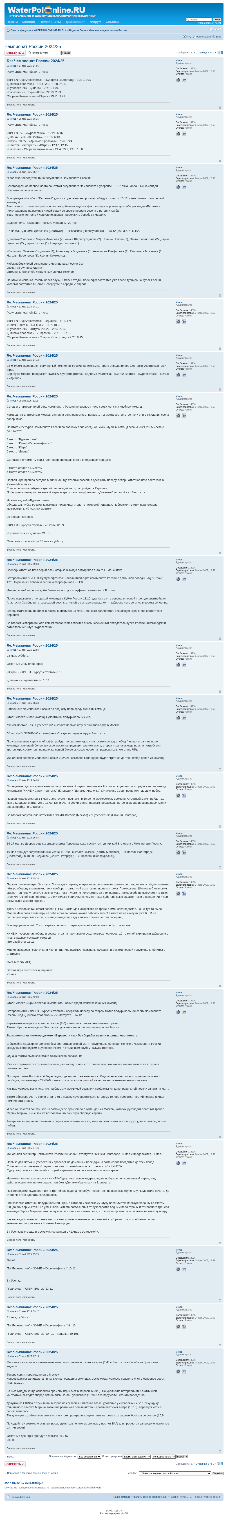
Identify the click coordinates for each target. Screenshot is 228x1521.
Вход (218, 36)
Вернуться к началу (220, 107)
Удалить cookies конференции (150, 1496)
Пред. (10, 1456)
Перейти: (132, 1473)
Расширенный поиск (209, 23)
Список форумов (21, 30)
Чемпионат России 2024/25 (32, 46)
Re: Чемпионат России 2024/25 (36, 61)
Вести (13, 22)
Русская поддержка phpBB (114, 1513)
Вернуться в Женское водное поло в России (32, 1473)
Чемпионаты (50, 22)
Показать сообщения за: (75, 1456)
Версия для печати (211, 29)
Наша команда (121, 1496)
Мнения (28, 22)
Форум (95, 22)
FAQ (188, 36)
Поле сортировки (126, 1456)
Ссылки (112, 22)
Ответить (15, 53)
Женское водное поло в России (108, 30)
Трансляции (75, 22)
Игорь (13, 66)
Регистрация (203, 36)
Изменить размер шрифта (218, 29)
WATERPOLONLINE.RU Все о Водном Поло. (60, 30)
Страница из (205, 52)
